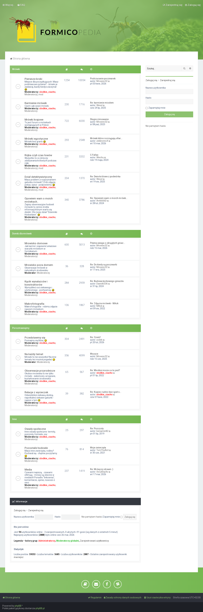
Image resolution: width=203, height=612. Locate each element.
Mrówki (16, 69)
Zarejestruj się (35, 510)
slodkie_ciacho (47, 92)
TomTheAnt (102, 450)
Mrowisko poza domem (39, 264)
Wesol (99, 105)
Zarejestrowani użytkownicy (94, 540)
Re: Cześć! (95, 337)
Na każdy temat (34, 354)
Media (28, 469)
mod (41, 94)
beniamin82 (102, 431)
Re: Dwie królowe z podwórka (105, 176)
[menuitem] (21, 5)
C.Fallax (94, 155)
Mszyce (94, 354)
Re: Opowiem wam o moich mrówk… (108, 198)
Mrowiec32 (102, 81)
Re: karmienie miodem (102, 102)
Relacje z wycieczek (36, 392)
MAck (99, 306)
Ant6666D (101, 200)
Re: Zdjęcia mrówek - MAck (104, 303)
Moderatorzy (31, 94)
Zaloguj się (20, 510)
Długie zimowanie (99, 119)
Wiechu (100, 157)
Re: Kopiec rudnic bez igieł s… (105, 392)
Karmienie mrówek (36, 103)
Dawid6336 (102, 283)
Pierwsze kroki (33, 78)
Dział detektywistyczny (38, 176)
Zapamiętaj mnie (112, 516)
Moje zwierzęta (98, 447)
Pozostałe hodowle (36, 447)
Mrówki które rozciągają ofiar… (106, 138)
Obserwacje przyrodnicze (40, 370)
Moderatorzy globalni (67, 540)
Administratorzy (46, 540)
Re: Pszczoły (97, 428)
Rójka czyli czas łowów (38, 155)
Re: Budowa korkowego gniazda (107, 281)
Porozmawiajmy (20, 328)
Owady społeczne (35, 428)
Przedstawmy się (35, 337)
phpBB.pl (40, 608)
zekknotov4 (102, 141)
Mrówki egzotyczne (36, 138)
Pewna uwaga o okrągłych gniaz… (107, 243)
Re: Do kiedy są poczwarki (103, 264)
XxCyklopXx (102, 471)
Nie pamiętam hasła (92, 516)
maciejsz (18, 557)
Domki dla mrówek (22, 233)
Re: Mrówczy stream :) (101, 469)
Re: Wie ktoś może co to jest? (105, 370)
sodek (99, 340)
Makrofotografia (34, 303)
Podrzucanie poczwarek (102, 78)
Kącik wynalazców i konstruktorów (36, 283)
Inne (14, 419)
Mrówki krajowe (34, 119)
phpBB (18, 606)
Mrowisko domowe (36, 243)
